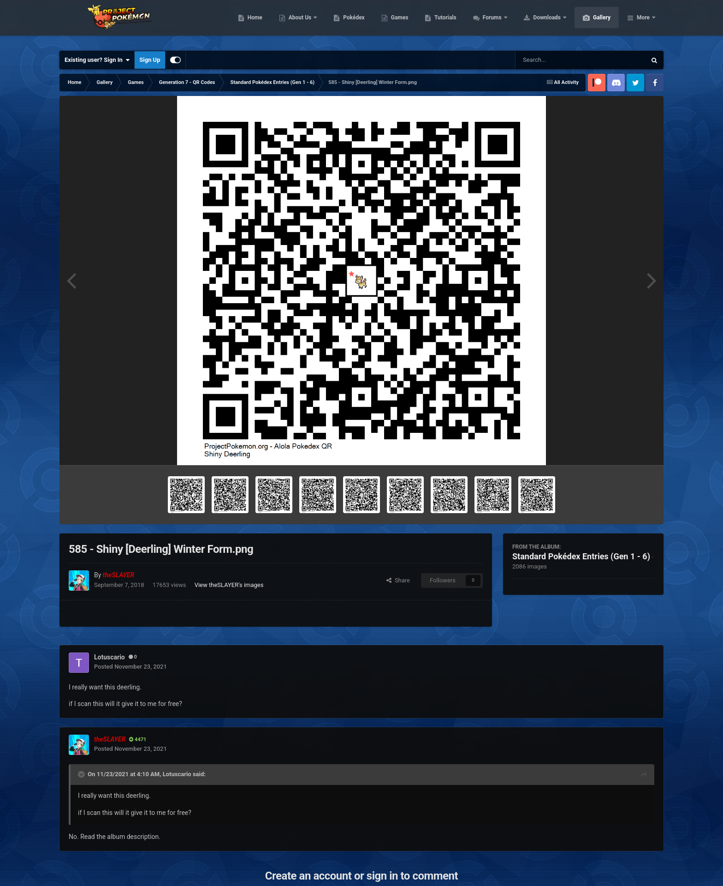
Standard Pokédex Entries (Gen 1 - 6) (581, 556)
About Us (344, 23)
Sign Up (149, 59)
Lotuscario (177, 774)
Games (443, 23)
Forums (536, 23)
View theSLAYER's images (229, 584)
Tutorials (488, 23)
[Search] (557, 60)
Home (298, 23)
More (643, 23)
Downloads (591, 23)
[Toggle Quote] (82, 774)
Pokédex (397, 23)
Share (398, 580)
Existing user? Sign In (97, 60)
